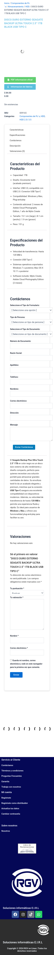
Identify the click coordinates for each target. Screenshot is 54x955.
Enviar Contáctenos (24, 447)
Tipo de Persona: (17, 317)
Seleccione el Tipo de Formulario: (25, 305)
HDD (27, 6)
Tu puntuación (17, 588)
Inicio (6, 3)
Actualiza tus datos (10, 808)
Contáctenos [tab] (16, 140)
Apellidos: (14, 365)
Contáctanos (7, 765)
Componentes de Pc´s (30, 116)
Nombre (14, 636)
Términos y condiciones (12, 770)
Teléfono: (14, 377)
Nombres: (14, 389)
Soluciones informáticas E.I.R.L (21, 907)
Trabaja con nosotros (11, 787)
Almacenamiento (15, 6)
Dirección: (14, 413)
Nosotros (5, 831)
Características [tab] (17, 130)
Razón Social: (16, 353)
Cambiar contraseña (10, 814)
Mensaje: (14, 425)
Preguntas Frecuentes (11, 776)
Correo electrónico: (18, 401)
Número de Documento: (20, 341)
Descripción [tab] (15, 146)
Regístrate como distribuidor (14, 803)
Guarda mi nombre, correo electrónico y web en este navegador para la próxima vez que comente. (26, 663)
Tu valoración (16, 597)
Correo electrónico (19, 648)
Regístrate (6, 798)
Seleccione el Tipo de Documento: (25, 329)
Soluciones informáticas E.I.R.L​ (23, 942)
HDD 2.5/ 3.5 (25, 119)
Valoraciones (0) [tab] (17, 151)
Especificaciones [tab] (17, 135)
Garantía (5, 781)
